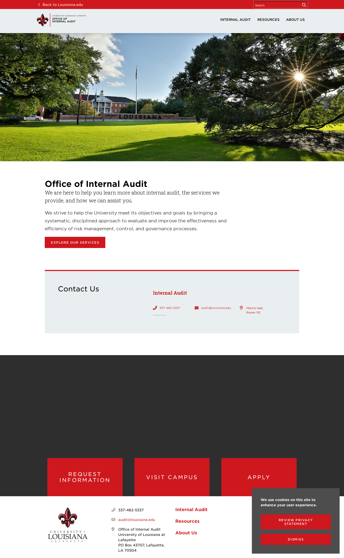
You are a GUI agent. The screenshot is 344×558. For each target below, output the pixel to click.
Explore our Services (75, 242)
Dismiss (296, 539)
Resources (268, 19)
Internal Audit (235, 19)
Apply (259, 477)
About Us (295, 19)
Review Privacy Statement (296, 522)
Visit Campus (172, 477)
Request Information (85, 477)
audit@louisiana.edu (216, 308)
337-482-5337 (169, 308)
